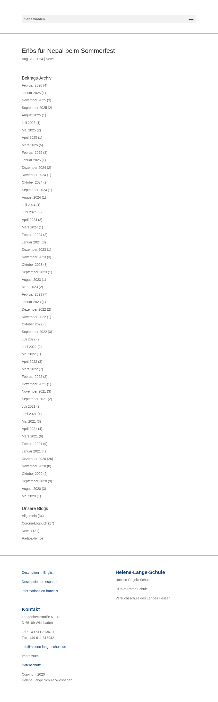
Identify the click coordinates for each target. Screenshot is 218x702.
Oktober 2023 (32, 264)
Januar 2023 (31, 302)
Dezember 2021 (34, 384)
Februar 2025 (32, 152)
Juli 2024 (28, 205)
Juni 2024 (29, 212)
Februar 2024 (32, 235)
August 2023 (31, 280)
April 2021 (29, 429)
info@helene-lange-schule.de (44, 647)
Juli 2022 (28, 339)
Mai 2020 (29, 496)
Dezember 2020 (34, 459)
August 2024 (31, 197)
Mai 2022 (29, 354)
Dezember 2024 (34, 167)
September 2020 (34, 481)
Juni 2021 (29, 414)
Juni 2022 (29, 347)
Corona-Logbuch (34, 523)
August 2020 (31, 489)
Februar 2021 (32, 444)
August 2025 (31, 115)
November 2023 (34, 257)
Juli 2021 (28, 406)
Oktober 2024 (32, 182)
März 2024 (30, 227)
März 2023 (30, 287)
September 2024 (34, 190)
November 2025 (34, 100)
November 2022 (34, 317)
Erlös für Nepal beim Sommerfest (68, 50)
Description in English (38, 572)
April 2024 (29, 220)
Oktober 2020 (32, 474)
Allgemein (29, 516)
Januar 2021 (31, 451)
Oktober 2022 (32, 324)
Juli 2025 (28, 123)
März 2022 (30, 369)
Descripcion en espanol (39, 582)
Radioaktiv (30, 538)
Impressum (30, 656)
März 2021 (30, 436)
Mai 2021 (29, 421)
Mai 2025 (29, 130)
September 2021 (34, 399)
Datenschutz (31, 665)
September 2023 (34, 272)
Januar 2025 (31, 160)
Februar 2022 (32, 377)
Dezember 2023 (34, 249)
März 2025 (30, 145)
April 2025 (29, 137)
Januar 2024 (31, 242)
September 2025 (34, 108)
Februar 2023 (32, 294)
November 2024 (34, 175)
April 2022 (29, 361)
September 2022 (34, 332)
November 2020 (34, 466)
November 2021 (34, 391)
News (50, 59)
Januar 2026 (31, 93)
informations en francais (40, 591)
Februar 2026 (32, 85)
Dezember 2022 (34, 309)
